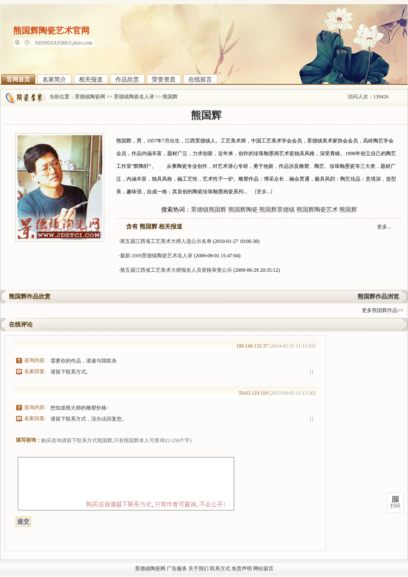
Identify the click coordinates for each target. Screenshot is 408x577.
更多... (384, 227)
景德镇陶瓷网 (90, 97)
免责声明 (242, 568)
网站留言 (263, 568)
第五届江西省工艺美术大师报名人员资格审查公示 (176, 270)
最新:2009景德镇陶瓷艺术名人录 (156, 256)
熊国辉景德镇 (277, 209)
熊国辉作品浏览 (378, 296)
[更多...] (263, 192)
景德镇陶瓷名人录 (134, 97)
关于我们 (198, 568)
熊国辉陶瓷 (243, 209)
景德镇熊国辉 (208, 209)
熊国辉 (170, 97)
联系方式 (220, 568)
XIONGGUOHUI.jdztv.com (63, 43)
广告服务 (177, 568)
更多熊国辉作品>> (382, 310)
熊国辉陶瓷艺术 (317, 209)
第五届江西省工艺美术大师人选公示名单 (166, 241)
